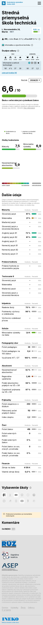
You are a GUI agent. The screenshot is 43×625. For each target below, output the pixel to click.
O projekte (6, 610)
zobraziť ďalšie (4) (9, 73)
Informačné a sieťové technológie (11, 64)
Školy (23, 607)
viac (11, 31)
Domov (5, 607)
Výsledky (14, 607)
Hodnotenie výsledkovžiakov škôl (15, 3)
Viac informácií (29, 108)
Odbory (31, 607)
